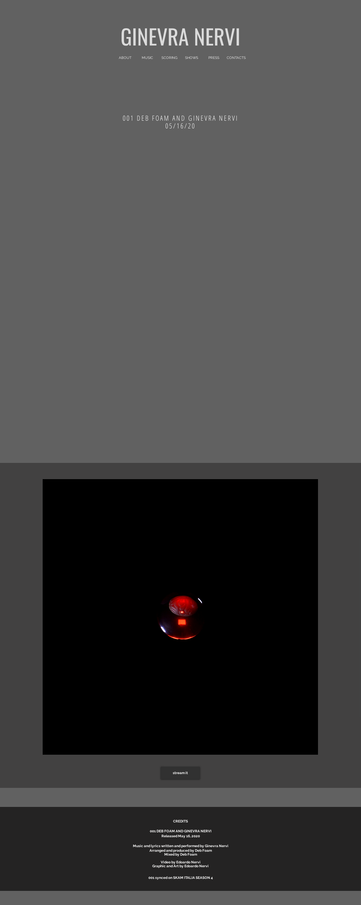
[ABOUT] (125, 58)
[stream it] (180, 773)
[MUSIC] (147, 58)
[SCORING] (169, 58)
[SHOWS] (191, 58)
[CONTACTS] (236, 58)
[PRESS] (214, 58)
